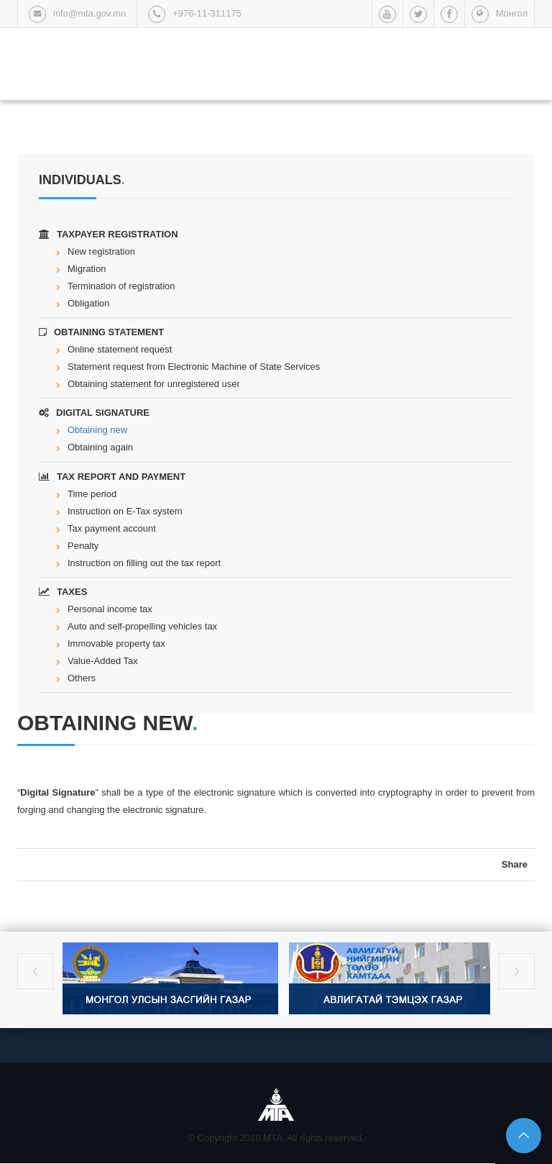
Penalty (83, 545)
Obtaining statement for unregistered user (154, 383)
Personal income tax (110, 609)
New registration (101, 251)
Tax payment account (112, 528)
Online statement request (120, 349)
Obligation (89, 303)
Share (515, 864)
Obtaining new (97, 429)
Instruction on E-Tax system (125, 511)
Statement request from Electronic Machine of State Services (194, 366)
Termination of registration (121, 286)
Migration (87, 268)
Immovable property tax (116, 643)
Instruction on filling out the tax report (144, 563)
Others (82, 678)
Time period (92, 493)
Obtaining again (100, 447)
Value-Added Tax (103, 660)
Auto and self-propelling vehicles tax (142, 626)
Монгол (512, 13)
